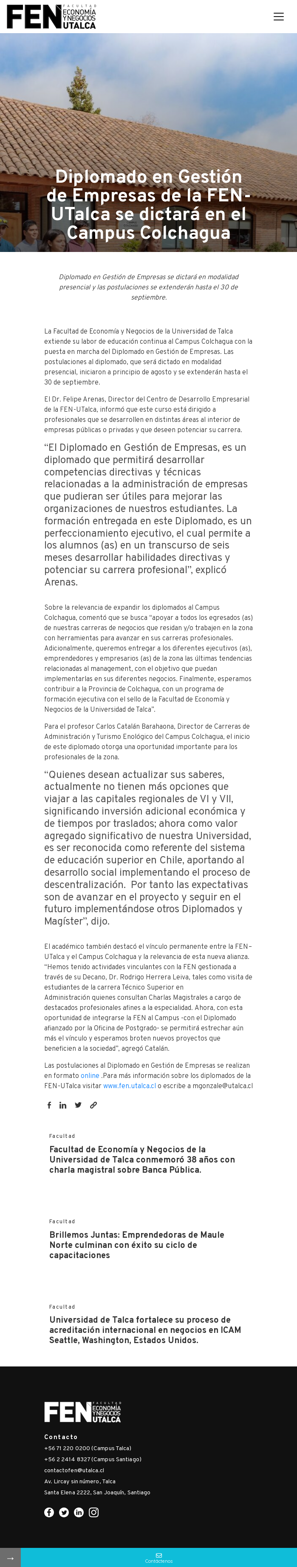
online (91, 1076)
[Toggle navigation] (278, 16)
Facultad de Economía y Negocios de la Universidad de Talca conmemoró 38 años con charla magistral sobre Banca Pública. (142, 1160)
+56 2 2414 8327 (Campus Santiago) (92, 1459)
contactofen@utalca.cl (74, 1470)
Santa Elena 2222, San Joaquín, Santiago (97, 1492)
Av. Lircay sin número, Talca (80, 1481)
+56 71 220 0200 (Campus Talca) (88, 1448)
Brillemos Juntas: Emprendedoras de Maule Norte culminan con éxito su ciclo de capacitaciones (136, 1246)
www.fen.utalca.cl (129, 1086)
